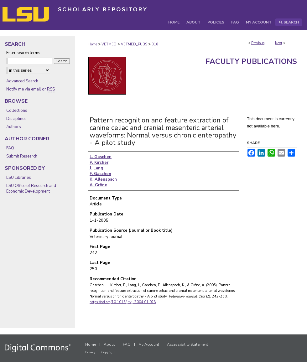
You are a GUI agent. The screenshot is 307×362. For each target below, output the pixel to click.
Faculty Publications (251, 61)
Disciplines (16, 119)
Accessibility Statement (187, 344)
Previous (257, 43)
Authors (13, 127)
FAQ (10, 148)
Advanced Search (22, 81)
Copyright (108, 352)
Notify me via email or (30, 89)
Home (92, 44)
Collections (16, 110)
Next (278, 43)
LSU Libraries (18, 177)
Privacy (90, 352)
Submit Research (21, 156)
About (109, 344)
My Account (148, 344)
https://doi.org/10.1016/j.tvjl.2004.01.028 (123, 302)
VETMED (109, 44)
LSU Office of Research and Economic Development (31, 188)
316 (155, 44)
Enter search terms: (23, 53)
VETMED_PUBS (134, 44)
